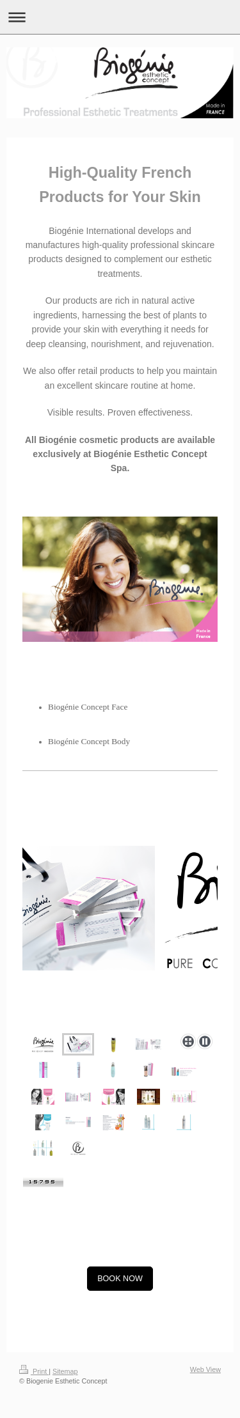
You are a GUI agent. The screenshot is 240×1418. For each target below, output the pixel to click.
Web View (205, 1369)
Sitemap (65, 1371)
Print (34, 1371)
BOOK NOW (120, 1278)
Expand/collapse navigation (120, 17)
